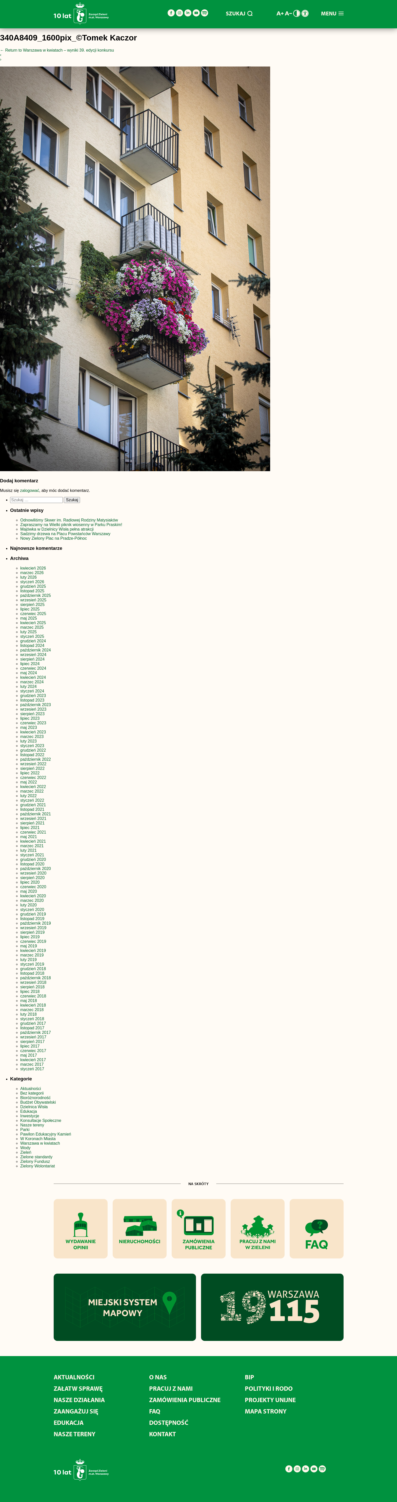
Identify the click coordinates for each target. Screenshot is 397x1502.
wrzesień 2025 (33, 600)
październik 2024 (35, 650)
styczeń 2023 (32, 746)
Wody (25, 1148)
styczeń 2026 (32, 582)
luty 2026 (28, 577)
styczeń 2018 (32, 1019)
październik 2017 (35, 1032)
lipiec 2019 (30, 937)
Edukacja (28, 1111)
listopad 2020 (32, 864)
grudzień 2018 (33, 969)
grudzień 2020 (33, 859)
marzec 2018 (32, 1010)
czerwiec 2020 (33, 887)
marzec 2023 (32, 736)
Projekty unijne (270, 1400)
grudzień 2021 (33, 805)
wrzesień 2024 (33, 654)
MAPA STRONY (266, 1411)
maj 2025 (28, 618)
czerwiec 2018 (33, 996)
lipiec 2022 (30, 773)
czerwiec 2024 (33, 668)
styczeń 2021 (32, 855)
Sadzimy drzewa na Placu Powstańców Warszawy (65, 534)
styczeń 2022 (32, 800)
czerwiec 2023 (33, 723)
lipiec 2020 (30, 882)
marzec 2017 (32, 1064)
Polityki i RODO (269, 1388)
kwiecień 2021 (33, 841)
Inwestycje (29, 1116)
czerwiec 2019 (33, 941)
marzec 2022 (32, 791)
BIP (249, 1377)
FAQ (154, 1411)
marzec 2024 (32, 682)
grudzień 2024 (33, 641)
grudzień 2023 (33, 695)
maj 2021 (28, 837)
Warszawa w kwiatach (40, 1143)
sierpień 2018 (32, 987)
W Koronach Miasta (38, 1139)
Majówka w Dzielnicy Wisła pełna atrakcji (57, 529)
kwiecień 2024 (33, 677)
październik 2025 (35, 595)
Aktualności (30, 1088)
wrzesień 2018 (33, 982)
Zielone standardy (36, 1157)
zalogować (29, 490)
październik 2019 (35, 923)
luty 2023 (28, 741)
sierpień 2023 (32, 714)
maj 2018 (28, 1000)
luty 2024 (28, 686)
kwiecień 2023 (33, 732)
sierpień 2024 (32, 659)
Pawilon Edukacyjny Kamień (45, 1134)
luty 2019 (28, 959)
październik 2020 (35, 868)
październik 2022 (35, 759)
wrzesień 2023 (33, 709)
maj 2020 (28, 891)
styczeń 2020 (32, 909)
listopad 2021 (32, 809)
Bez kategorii (32, 1093)
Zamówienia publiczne (185, 1400)
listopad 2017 (32, 1028)
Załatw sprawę (78, 1388)
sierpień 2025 (32, 604)
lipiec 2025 (30, 609)
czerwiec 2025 (33, 614)
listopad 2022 (32, 755)
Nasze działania (79, 1400)
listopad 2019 (32, 919)
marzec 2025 (32, 627)
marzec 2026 (32, 573)
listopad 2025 (32, 591)
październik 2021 (35, 814)
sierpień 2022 (32, 768)
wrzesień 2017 (33, 1037)
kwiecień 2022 (33, 787)
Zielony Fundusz (35, 1161)
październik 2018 (35, 978)
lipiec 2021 (30, 827)
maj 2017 (28, 1055)
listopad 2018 (32, 973)
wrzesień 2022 (33, 764)
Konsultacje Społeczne (40, 1120)
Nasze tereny (32, 1125)
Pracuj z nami (171, 1388)
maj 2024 (28, 673)
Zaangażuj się (76, 1411)
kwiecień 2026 (33, 568)
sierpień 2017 (32, 1041)
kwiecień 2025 (33, 623)
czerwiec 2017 (33, 1051)
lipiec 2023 (30, 718)
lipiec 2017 (30, 1046)
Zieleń (25, 1152)
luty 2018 (28, 1014)
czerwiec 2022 (33, 777)
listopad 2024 (32, 645)
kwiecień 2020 (33, 896)
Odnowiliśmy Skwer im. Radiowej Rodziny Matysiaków (69, 520)
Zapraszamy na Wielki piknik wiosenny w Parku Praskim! (71, 525)
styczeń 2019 (32, 964)
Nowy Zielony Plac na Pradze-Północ (53, 538)
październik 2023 (35, 705)
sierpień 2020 (32, 878)
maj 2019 (28, 946)
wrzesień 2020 (33, 873)
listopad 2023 (32, 700)
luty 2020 (28, 905)
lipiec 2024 (30, 664)
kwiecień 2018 (33, 1005)
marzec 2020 (32, 900)
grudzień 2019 (33, 914)
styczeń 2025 (32, 636)
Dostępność (168, 1422)
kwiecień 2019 (33, 950)
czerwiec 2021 (33, 832)
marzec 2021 (32, 846)
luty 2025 (28, 632)
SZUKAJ (239, 13)
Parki (24, 1129)
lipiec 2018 (30, 991)
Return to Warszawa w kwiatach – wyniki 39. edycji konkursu (57, 50)
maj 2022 (28, 782)
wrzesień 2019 (33, 928)
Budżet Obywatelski (38, 1102)
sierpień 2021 (32, 823)
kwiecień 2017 (33, 1060)
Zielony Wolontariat (37, 1166)
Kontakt (162, 1434)
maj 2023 (28, 727)
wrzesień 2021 (33, 818)
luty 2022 (28, 796)
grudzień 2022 (33, 750)
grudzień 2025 (33, 586)
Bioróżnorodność (35, 1098)
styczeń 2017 (32, 1069)
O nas (158, 1377)
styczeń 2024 (32, 691)
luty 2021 (28, 850)
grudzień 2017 (33, 1023)
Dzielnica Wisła (34, 1107)
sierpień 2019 (32, 932)
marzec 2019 (32, 955)
